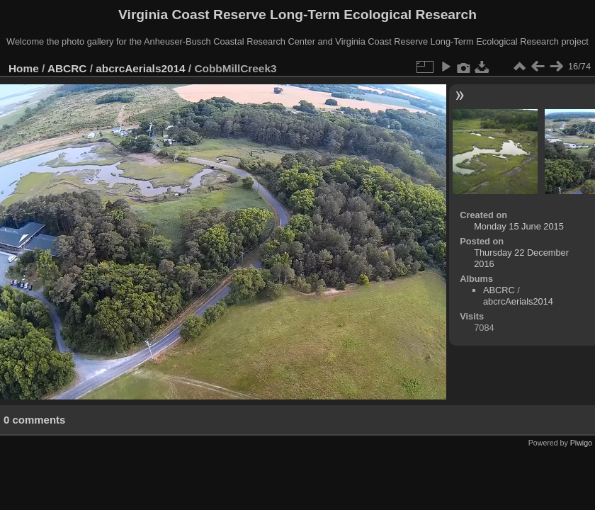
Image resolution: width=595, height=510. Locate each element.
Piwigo (581, 442)
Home (23, 68)
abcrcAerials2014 (140, 68)
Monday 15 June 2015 (519, 226)
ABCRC (66, 68)
